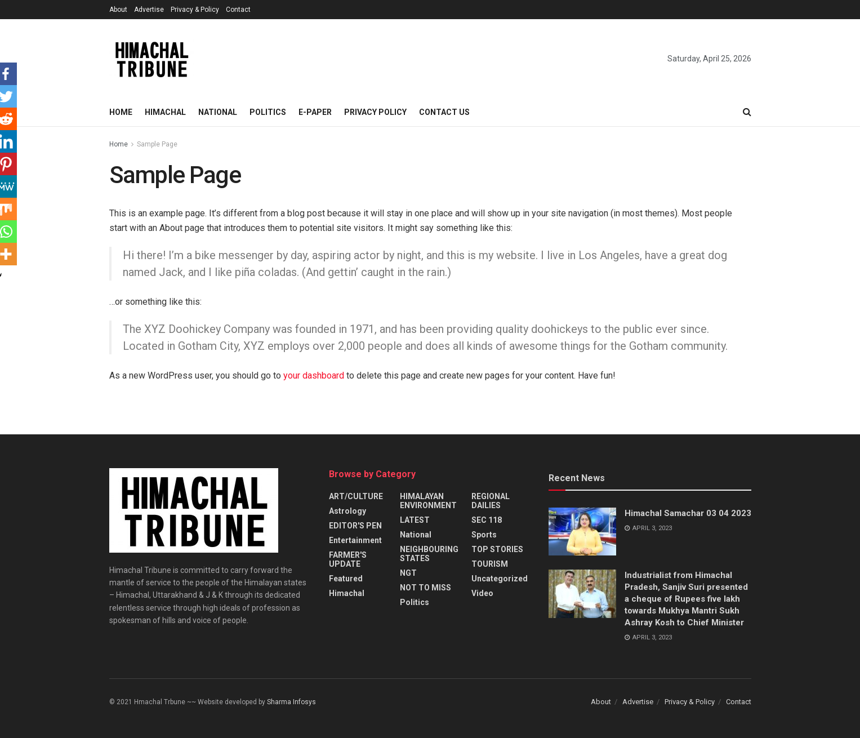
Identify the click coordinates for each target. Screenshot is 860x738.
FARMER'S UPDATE (348, 559)
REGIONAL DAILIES (490, 501)
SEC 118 (486, 519)
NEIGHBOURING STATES (429, 554)
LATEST (415, 519)
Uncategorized (499, 578)
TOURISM (489, 563)
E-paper (315, 112)
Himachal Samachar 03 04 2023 (688, 513)
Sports (484, 534)
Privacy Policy (375, 112)
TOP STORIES (497, 549)
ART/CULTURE (356, 496)
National (217, 112)
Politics (267, 112)
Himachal (165, 112)
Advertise (149, 10)
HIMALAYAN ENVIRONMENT (428, 501)
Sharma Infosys (291, 702)
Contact (238, 10)
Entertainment (355, 540)
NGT (408, 572)
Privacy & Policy (195, 10)
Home (120, 112)
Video (482, 593)
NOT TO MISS (425, 587)
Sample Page (157, 144)
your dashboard (313, 375)
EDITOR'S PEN (355, 525)
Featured (346, 578)
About (118, 10)
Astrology (347, 510)
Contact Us (444, 112)
